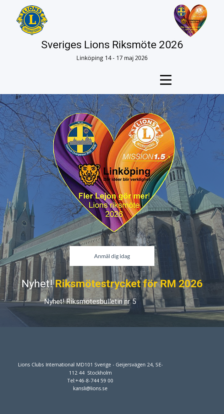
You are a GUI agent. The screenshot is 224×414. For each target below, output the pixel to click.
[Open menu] (166, 80)
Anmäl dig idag (112, 255)
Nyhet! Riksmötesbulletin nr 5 (90, 301)
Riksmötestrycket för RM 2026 (129, 283)
